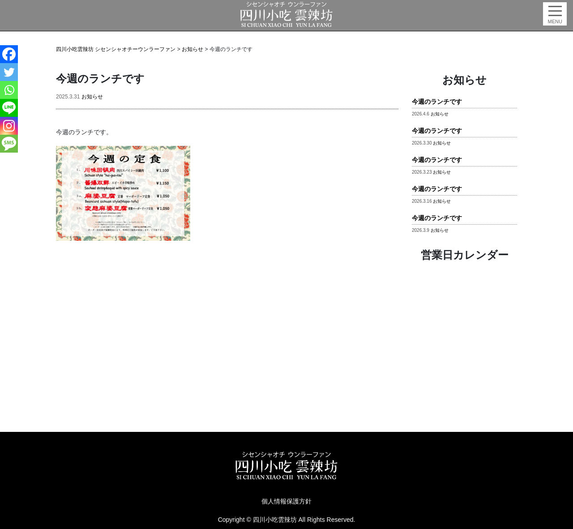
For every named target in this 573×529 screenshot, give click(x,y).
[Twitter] (9, 72)
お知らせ (92, 97)
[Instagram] (9, 126)
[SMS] (9, 144)
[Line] (9, 108)
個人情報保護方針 (286, 501)
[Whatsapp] (9, 90)
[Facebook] (9, 54)
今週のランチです (437, 101)
